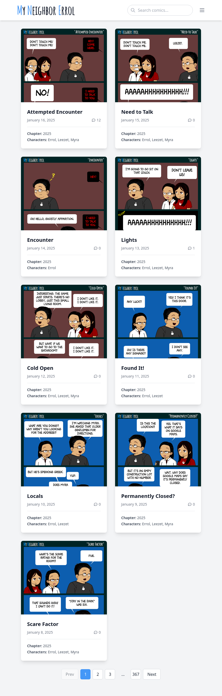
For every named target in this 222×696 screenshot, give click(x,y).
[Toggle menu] (202, 10)
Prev (70, 674)
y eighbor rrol (46, 10)
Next (151, 674)
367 (135, 674)
